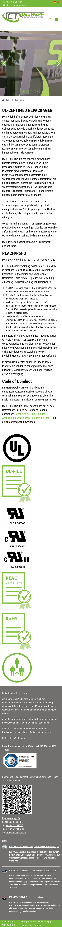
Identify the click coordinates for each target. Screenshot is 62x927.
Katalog (37, 925)
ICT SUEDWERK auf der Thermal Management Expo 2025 (32, 870)
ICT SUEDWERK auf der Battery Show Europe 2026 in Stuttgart (34, 846)
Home (6, 100)
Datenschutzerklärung (38, 921)
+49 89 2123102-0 (14, 1)
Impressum (26, 925)
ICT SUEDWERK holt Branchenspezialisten (26, 897)
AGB (23, 921)
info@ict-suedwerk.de (15, 5)
